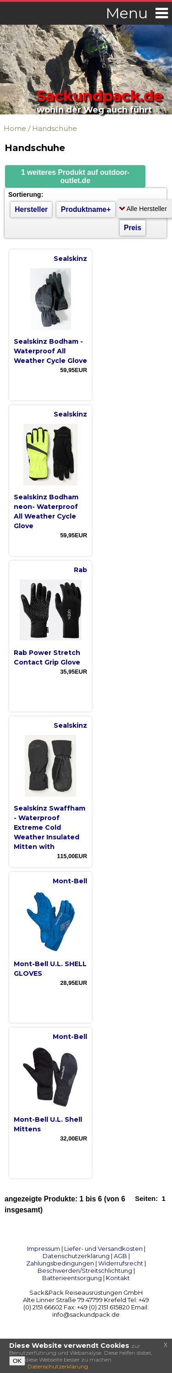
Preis (132, 228)
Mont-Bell (70, 881)
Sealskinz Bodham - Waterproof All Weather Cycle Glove (50, 351)
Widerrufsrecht (120, 1263)
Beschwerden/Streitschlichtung (85, 1270)
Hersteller (31, 209)
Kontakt (118, 1277)
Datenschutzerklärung (76, 1255)
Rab (80, 570)
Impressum (43, 1248)
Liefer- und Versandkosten (103, 1248)
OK (17, 1360)
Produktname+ (86, 209)
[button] (75, 176)
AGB (120, 1255)
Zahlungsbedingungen (60, 1263)
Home (15, 128)
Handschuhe (54, 128)
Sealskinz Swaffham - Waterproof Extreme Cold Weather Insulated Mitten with (49, 827)
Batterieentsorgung (72, 1277)
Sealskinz (70, 258)
